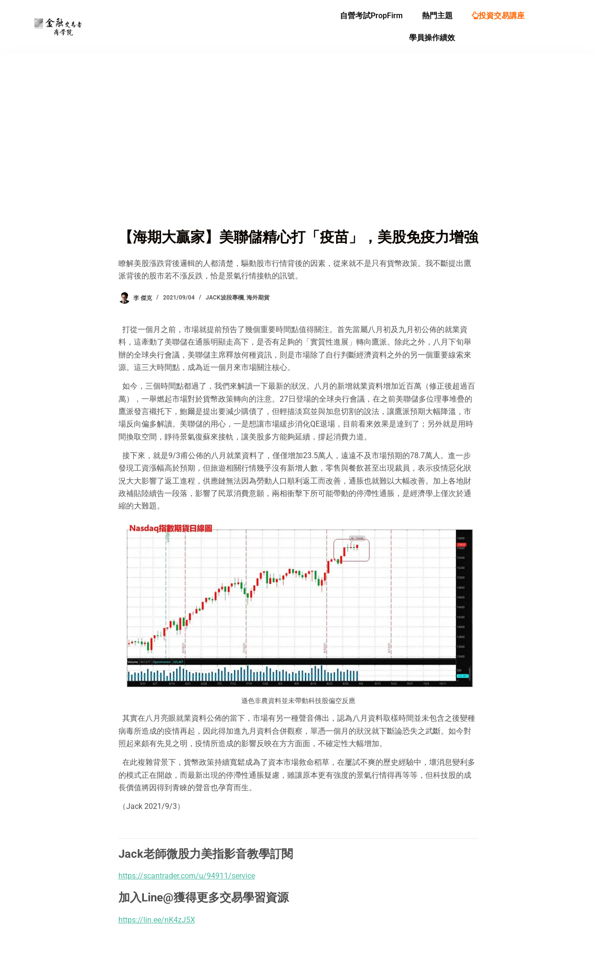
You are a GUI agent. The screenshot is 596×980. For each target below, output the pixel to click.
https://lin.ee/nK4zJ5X (156, 919)
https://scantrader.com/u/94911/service (186, 875)
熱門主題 (437, 15)
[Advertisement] (298, 154)
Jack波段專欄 (225, 297)
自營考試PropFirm (371, 15)
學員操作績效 (432, 37)
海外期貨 (257, 297)
